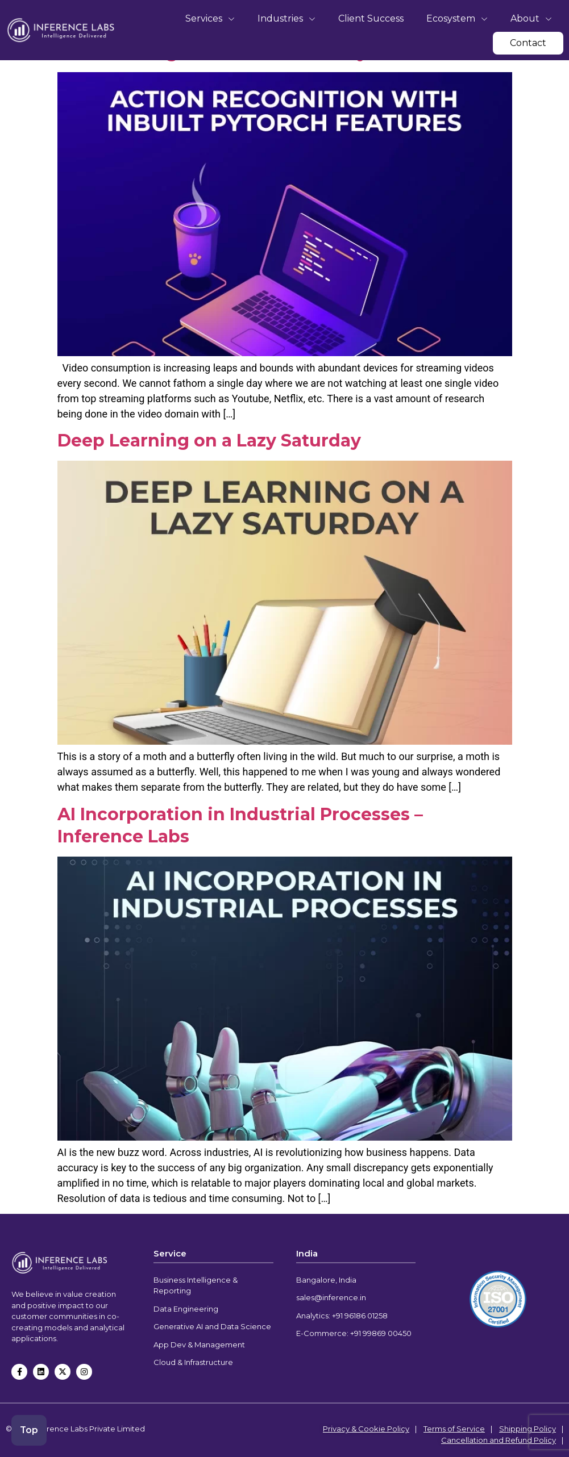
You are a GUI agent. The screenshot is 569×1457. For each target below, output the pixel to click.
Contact (528, 42)
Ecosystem (457, 19)
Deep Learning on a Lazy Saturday (209, 440)
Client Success (371, 18)
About (531, 19)
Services (210, 19)
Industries (286, 19)
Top (30, 1429)
